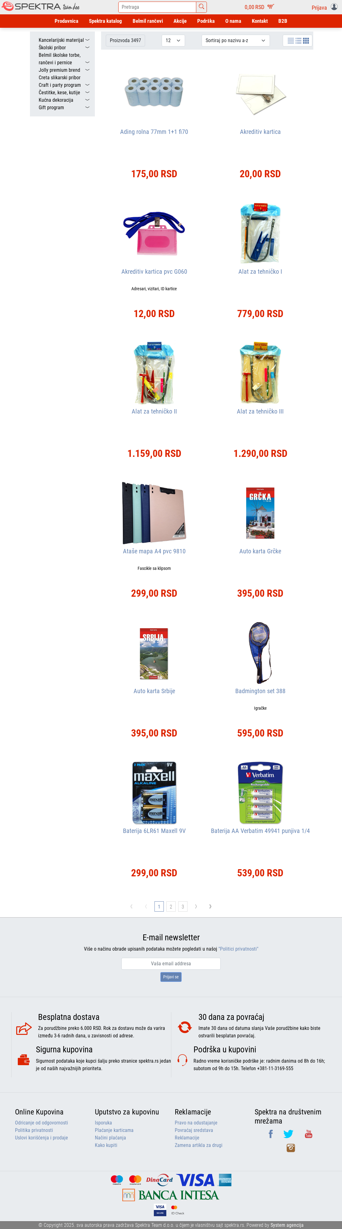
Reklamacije (187, 1138)
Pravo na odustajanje (196, 1123)
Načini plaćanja (110, 1138)
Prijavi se (171, 976)
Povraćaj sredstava (194, 1130)
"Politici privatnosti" (238, 949)
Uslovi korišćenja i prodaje (41, 1138)
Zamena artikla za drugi (198, 1145)
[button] (326, 7)
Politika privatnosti (34, 1130)
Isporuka (103, 1123)
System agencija (287, 1225)
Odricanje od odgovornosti (41, 1123)
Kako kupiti (106, 1145)
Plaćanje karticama (114, 1130)
